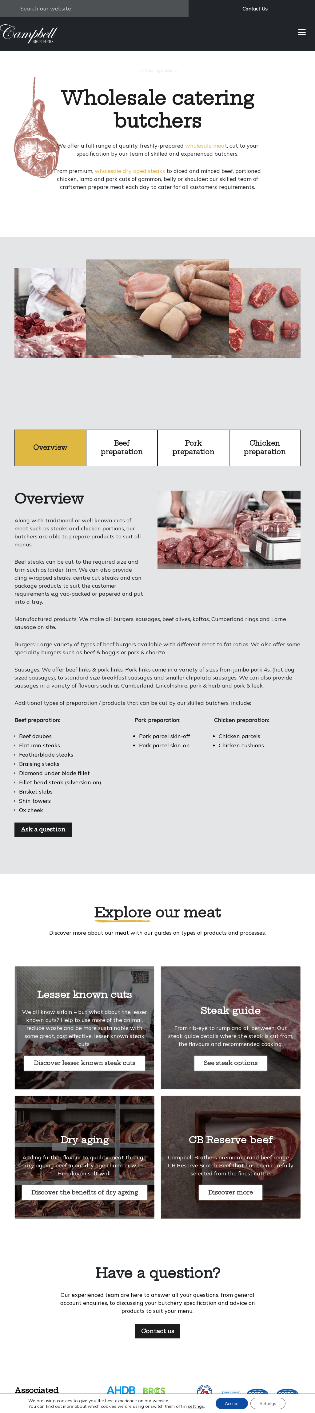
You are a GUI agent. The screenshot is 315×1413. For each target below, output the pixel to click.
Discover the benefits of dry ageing (84, 1192)
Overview (50, 447)
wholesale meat (206, 145)
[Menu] (301, 31)
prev (79, 334)
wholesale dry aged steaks (130, 170)
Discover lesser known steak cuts (84, 1063)
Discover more (230, 1192)
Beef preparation (122, 447)
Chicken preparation (265, 447)
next (235, 334)
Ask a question (43, 829)
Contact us (157, 1331)
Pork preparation (193, 447)
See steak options (230, 1063)
